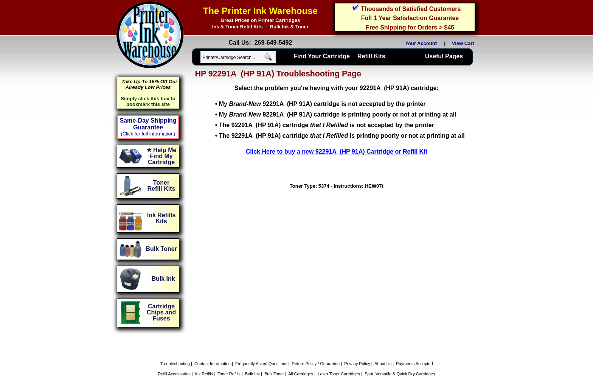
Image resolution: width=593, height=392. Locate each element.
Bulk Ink (252, 374)
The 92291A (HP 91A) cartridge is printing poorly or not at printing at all (342, 135)
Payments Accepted (414, 363)
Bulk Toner (274, 374)
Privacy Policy (357, 363)
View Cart (464, 43)
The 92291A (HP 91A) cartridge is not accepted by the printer (326, 125)
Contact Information (212, 363)
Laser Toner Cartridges (339, 374)
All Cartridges (300, 374)
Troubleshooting (174, 363)
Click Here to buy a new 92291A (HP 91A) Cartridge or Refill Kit (336, 151)
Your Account (421, 43)
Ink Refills (204, 374)
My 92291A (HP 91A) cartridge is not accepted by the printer (322, 104)
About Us (382, 363)
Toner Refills (229, 374)
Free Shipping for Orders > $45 (410, 27)
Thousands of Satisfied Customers (411, 9)
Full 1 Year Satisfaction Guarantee (410, 18)
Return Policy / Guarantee (316, 363)
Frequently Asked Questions (261, 363)
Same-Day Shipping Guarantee (148, 124)
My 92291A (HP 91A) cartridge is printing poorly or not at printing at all (337, 114)
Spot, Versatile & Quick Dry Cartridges (400, 374)
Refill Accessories (174, 374)
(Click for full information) (148, 134)
